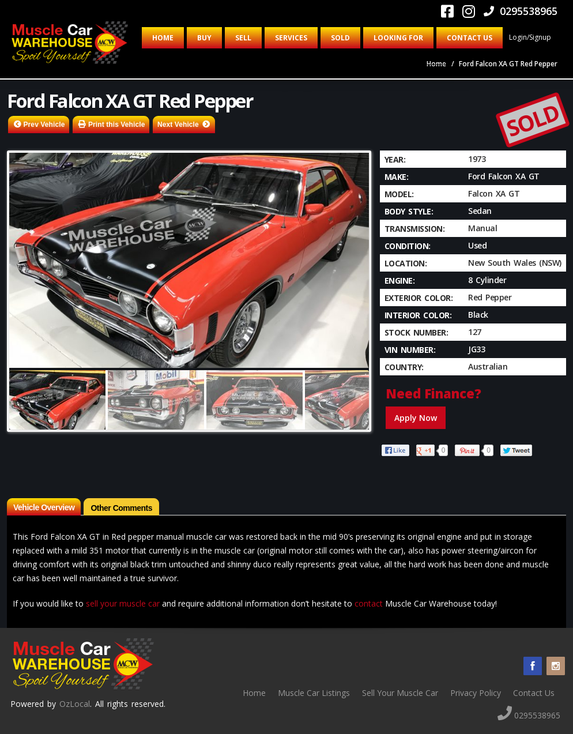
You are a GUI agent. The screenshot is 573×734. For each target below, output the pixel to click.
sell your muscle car (123, 603)
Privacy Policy (475, 692)
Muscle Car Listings (314, 692)
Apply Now (415, 417)
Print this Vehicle (116, 125)
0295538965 (520, 11)
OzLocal (74, 703)
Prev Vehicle (44, 125)
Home (163, 38)
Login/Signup (530, 37)
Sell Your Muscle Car (400, 692)
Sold (340, 38)
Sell (243, 38)
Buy (204, 38)
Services (291, 38)
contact (369, 603)
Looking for (398, 38)
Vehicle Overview (43, 507)
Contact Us (469, 38)
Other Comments (121, 508)
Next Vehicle (178, 125)
